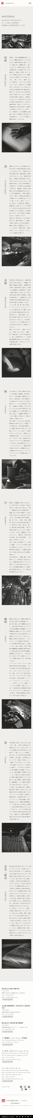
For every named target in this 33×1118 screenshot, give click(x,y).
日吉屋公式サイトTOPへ (8, 1116)
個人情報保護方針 (15, 1103)
